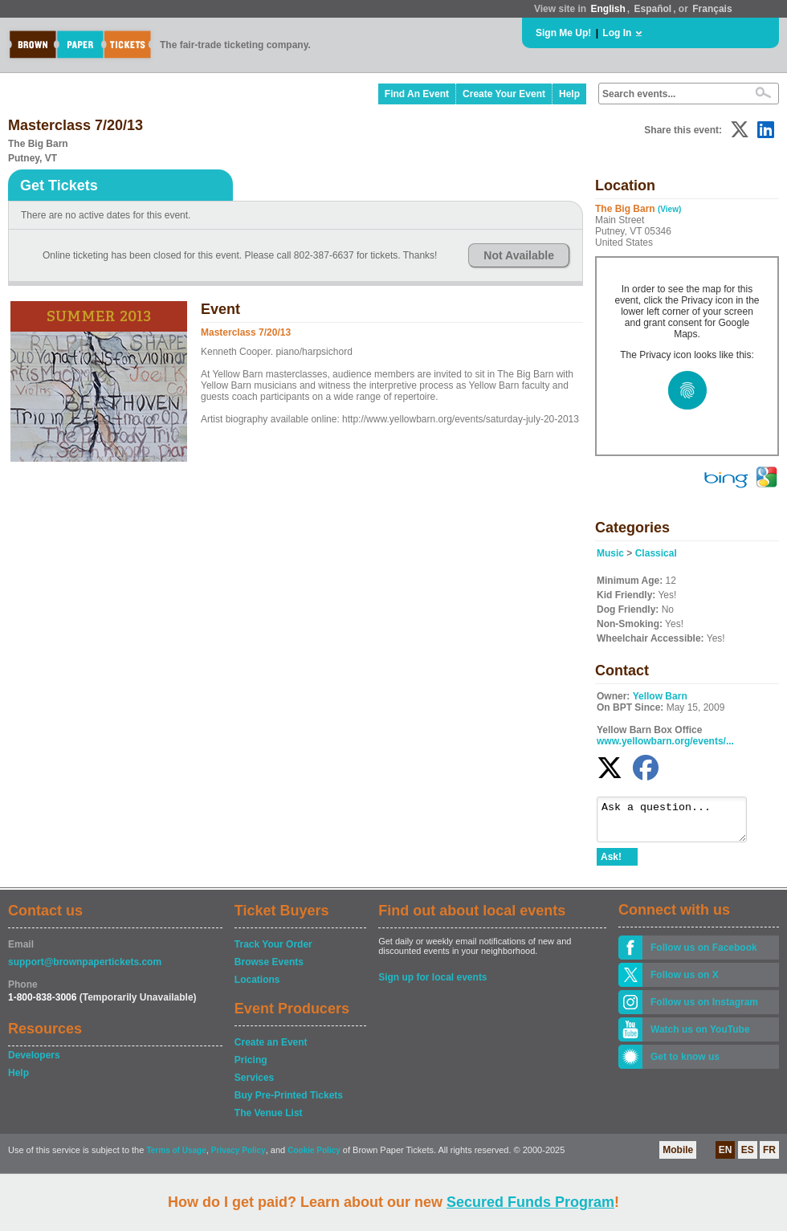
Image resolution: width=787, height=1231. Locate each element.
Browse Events (269, 969)
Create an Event (271, 1049)
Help (569, 94)
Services (254, 1084)
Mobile (678, 1157)
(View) (669, 209)
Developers (34, 1062)
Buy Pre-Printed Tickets (288, 1102)
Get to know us (685, 1064)
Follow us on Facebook (703, 954)
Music (610, 553)
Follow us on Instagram (704, 1009)
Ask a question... (680, 823)
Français (712, 8)
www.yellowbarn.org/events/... (665, 741)
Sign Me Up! (563, 33)
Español (653, 8)
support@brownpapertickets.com (84, 969)
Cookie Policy (313, 1157)
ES (747, 1157)
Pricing (250, 1067)
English (607, 8)
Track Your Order (273, 951)
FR (769, 1157)
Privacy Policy (238, 1157)
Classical (656, 553)
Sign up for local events (432, 984)
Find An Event (417, 94)
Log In (616, 33)
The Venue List (268, 1120)
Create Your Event (504, 94)
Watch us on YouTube (700, 1036)
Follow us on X (684, 982)
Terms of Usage (176, 1157)
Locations (257, 987)
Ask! (611, 864)
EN (725, 1157)
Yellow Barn (660, 696)
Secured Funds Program (530, 1202)
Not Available (518, 255)
